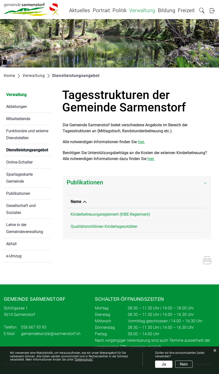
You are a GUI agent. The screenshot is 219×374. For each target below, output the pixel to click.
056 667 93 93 (33, 327)
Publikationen (18, 193)
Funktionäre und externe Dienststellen (27, 134)
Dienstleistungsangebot (28, 149)
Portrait (101, 10)
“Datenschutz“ (83, 359)
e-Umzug (14, 256)
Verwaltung (142, 10)
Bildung (166, 10)
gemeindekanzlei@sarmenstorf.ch (51, 333)
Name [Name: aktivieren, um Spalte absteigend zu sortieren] (76, 201)
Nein (184, 364)
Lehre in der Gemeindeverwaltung (24, 228)
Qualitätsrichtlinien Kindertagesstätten (104, 226)
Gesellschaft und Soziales (21, 209)
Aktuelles (79, 10)
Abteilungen (16, 106)
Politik (119, 10)
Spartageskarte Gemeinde (19, 178)
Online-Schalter (19, 162)
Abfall (11, 243)
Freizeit (186, 10)
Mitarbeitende (18, 118)
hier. (141, 141)
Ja (164, 364)
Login (212, 10)
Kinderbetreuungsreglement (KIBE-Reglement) (110, 214)
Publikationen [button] (85, 182)
